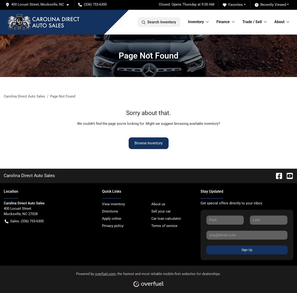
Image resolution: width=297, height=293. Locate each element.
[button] (39, 4)
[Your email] (247, 235)
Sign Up (246, 250)
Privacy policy (113, 226)
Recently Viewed (270, 4)
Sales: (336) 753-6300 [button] (24, 221)
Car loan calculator (166, 218)
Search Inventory (159, 22)
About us (158, 204)
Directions (110, 211)
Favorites (233, 4)
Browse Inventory (148, 143)
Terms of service (164, 226)
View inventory (113, 204)
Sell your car (161, 211)
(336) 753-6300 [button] (92, 4)
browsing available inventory (196, 124)
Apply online (111, 218)
